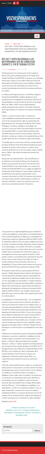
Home (7, 44)
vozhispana (11, 69)
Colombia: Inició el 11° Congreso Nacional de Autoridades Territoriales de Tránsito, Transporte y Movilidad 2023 (22, 412)
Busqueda (8, 427)
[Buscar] (37, 430)
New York (16, 44)
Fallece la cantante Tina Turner (22, 408)
